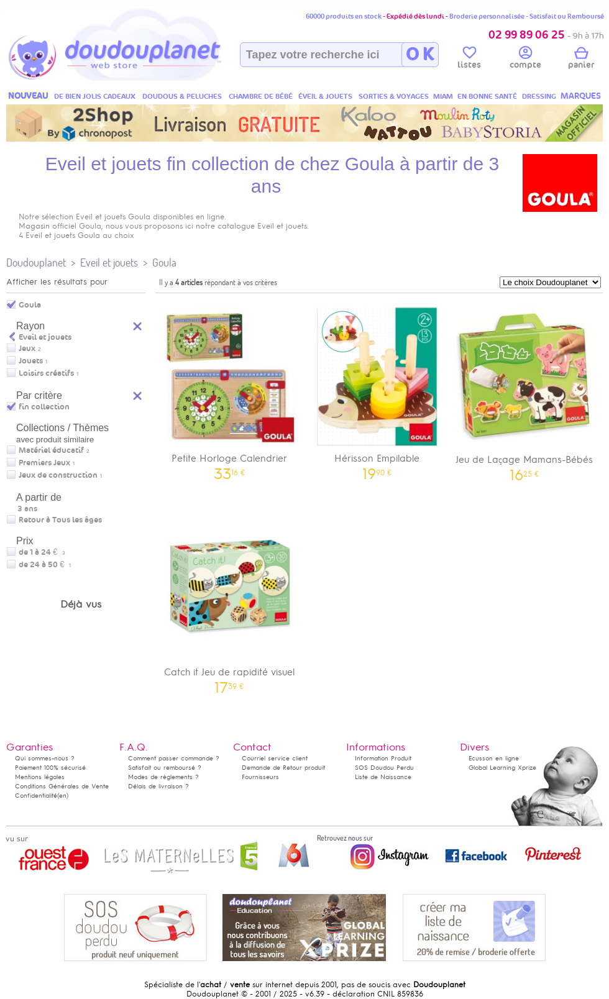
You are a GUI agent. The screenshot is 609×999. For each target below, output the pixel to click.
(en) (62, 795)
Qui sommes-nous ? (45, 758)
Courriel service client (275, 758)
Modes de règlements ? (163, 776)
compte (525, 59)
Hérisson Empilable (377, 389)
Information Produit (383, 758)
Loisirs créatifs (46, 373)
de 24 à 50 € (45, 565)
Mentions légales (40, 776)
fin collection (44, 407)
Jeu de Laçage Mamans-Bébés (524, 389)
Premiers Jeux (44, 463)
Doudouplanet (36, 262)
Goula (164, 262)
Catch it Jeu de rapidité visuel (229, 602)
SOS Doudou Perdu (384, 767)
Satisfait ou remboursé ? (164, 767)
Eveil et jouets (109, 262)
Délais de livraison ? (158, 786)
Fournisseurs (260, 776)
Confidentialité (36, 795)
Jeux (27, 349)
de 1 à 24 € (42, 552)
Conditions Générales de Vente (62, 786)
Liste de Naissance (383, 776)
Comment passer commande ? (173, 758)
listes (469, 59)
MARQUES (581, 96)
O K (420, 54)
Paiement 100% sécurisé (50, 767)
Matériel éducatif (51, 450)
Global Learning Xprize (502, 767)
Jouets (31, 361)
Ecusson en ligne (494, 758)
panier (581, 59)
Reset (138, 394)
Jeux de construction (58, 475)
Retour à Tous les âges (60, 520)
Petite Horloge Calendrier (229, 389)
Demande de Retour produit (283, 767)
